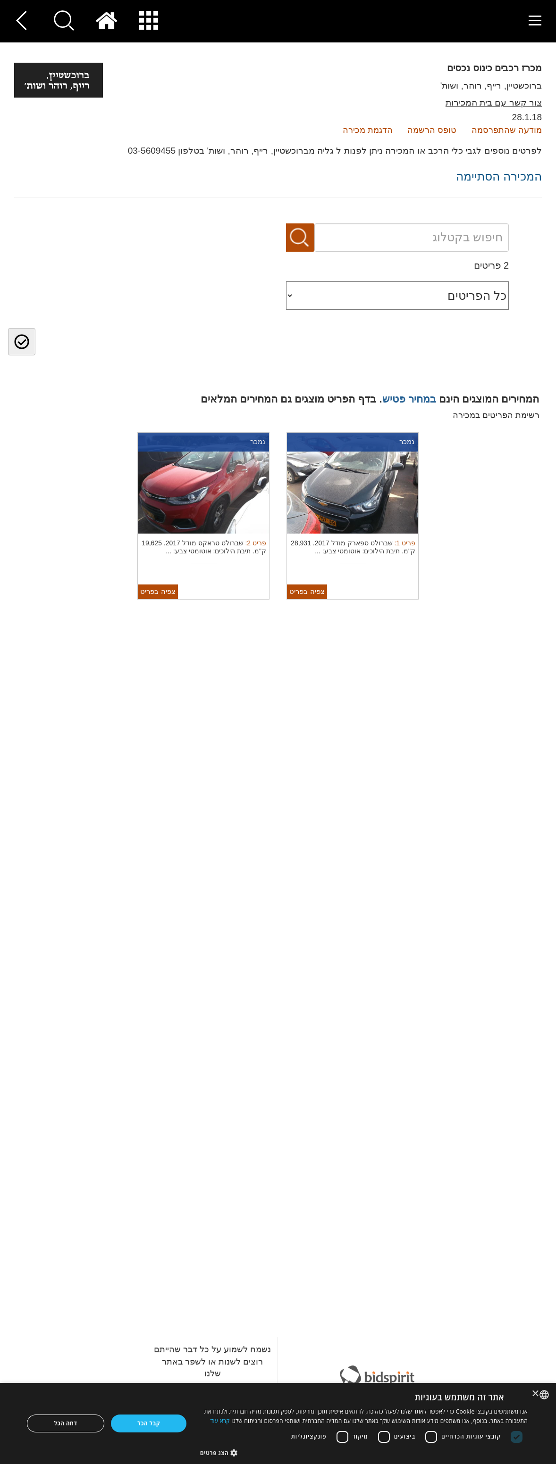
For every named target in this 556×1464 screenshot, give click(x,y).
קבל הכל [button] (148, 1423)
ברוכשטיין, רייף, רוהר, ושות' (491, 85)
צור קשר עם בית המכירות (494, 102)
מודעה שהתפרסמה (507, 130)
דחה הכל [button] (65, 1423)
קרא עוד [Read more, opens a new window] (220, 1421)
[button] (364, 1452)
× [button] (535, 1394)
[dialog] (278, 1423)
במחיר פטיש (409, 399)
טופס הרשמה (431, 130)
